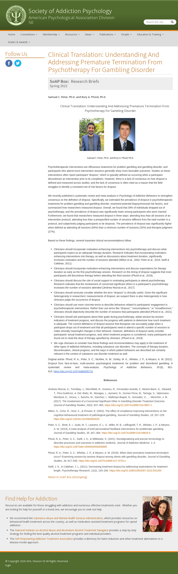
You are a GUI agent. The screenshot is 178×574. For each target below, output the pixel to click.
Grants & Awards (19, 42)
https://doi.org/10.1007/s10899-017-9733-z (102, 460)
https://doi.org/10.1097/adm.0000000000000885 (80, 446)
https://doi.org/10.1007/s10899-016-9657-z (128, 405)
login (8, 565)
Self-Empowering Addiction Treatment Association (44, 538)
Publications (107, 34)
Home (11, 34)
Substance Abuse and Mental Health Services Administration (68, 518)
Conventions (28, 34)
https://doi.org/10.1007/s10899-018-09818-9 (126, 432)
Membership (51, 34)
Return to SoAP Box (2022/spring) (67, 477)
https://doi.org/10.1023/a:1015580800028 (76, 419)
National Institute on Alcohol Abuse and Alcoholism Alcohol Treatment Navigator (62, 530)
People (126, 34)
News (89, 34)
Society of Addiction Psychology (70, 11)
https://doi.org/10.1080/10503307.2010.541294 (135, 470)
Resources (72, 34)
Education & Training (150, 34)
